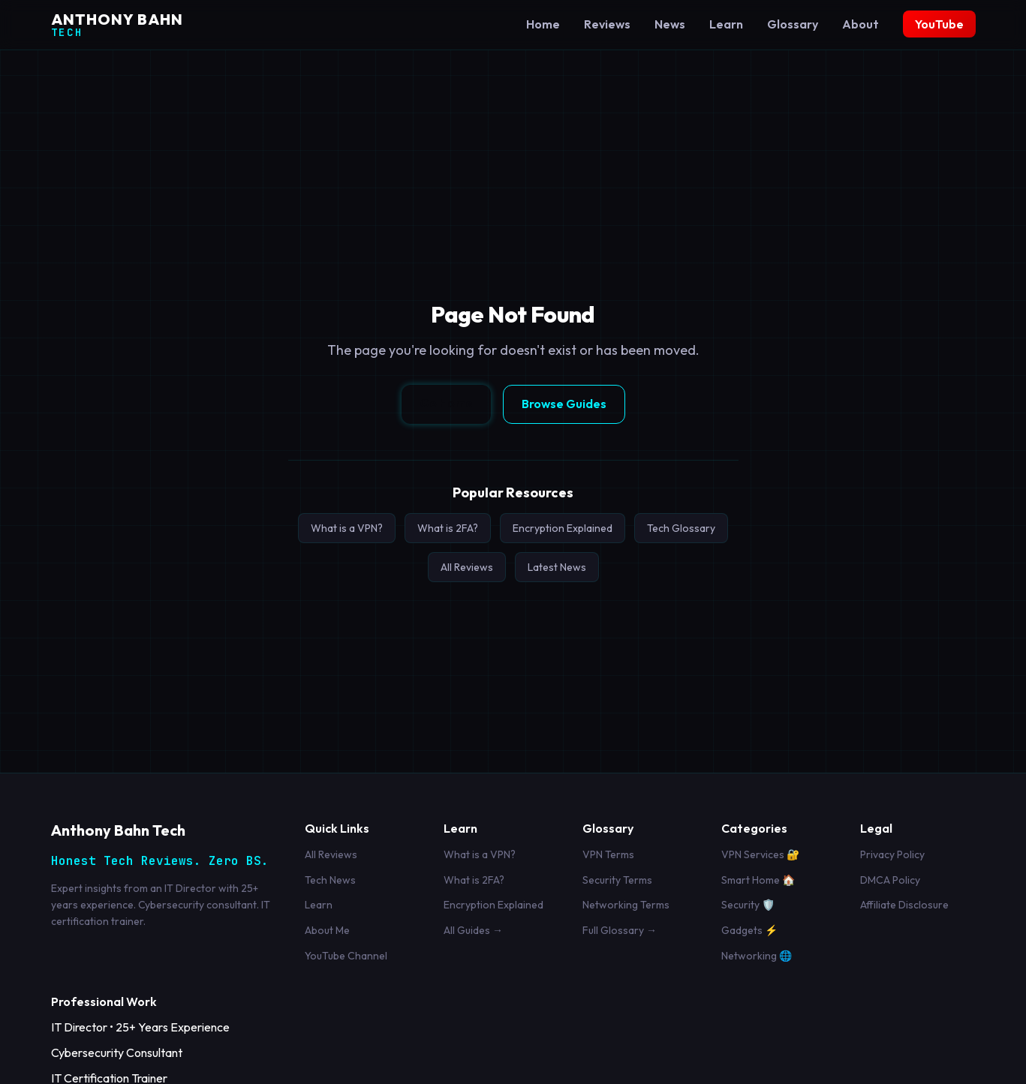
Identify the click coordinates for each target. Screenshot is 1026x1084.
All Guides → (473, 930)
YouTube (939, 24)
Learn (726, 24)
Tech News (330, 880)
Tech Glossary (681, 528)
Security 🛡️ (748, 904)
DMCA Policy (890, 880)
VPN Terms (608, 854)
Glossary (792, 24)
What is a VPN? (347, 528)
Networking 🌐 (756, 955)
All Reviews (467, 567)
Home (543, 24)
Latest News (557, 567)
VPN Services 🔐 (760, 854)
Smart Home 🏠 (758, 880)
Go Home (446, 402)
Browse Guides (564, 403)
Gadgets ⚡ (749, 930)
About (860, 24)
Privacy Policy (892, 854)
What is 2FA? (447, 528)
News (669, 24)
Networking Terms (625, 904)
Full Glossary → (619, 930)
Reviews (607, 24)
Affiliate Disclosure (904, 904)
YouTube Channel (346, 955)
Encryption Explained (562, 528)
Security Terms (617, 880)
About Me (327, 930)
